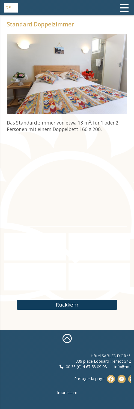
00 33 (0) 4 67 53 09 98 (105, 366)
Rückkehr (67, 304)
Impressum (67, 392)
